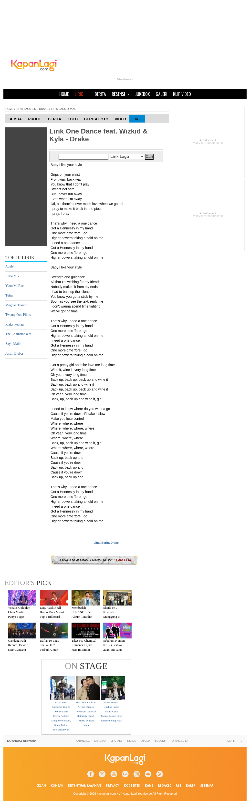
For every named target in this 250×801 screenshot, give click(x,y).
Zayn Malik (13, 344)
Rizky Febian (14, 324)
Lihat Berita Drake (106, 542)
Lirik (137, 119)
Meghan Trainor (16, 305)
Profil (35, 119)
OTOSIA (145, 740)
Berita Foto (96, 119)
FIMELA (131, 740)
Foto (73, 119)
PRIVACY (112, 785)
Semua (15, 119)
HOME (64, 94)
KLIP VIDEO (182, 94)
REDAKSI (164, 785)
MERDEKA (100, 740)
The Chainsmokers (18, 334)
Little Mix (12, 276)
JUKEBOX (142, 94)
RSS (178, 785)
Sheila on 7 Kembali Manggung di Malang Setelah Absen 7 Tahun (113, 616)
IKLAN (41, 785)
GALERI (161, 94)
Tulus (9, 295)
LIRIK (79, 94)
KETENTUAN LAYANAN (84, 785)
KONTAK (57, 785)
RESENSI (120, 94)
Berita (54, 119)
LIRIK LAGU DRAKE (63, 108)
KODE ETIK (132, 785)
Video (120, 119)
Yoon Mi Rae (14, 286)
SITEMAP (207, 785)
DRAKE (43, 108)
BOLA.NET (161, 740)
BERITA (100, 94)
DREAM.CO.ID (180, 740)
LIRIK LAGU (23, 108)
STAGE (86, 666)
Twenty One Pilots (18, 315)
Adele (9, 266)
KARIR (190, 785)
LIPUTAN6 (116, 740)
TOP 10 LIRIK (20, 257)
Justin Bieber (14, 353)
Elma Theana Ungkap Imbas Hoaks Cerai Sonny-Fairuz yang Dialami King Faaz (111, 711)
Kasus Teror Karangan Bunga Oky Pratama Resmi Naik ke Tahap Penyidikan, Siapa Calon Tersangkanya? (61, 716)
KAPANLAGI (83, 740)
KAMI (149, 785)
